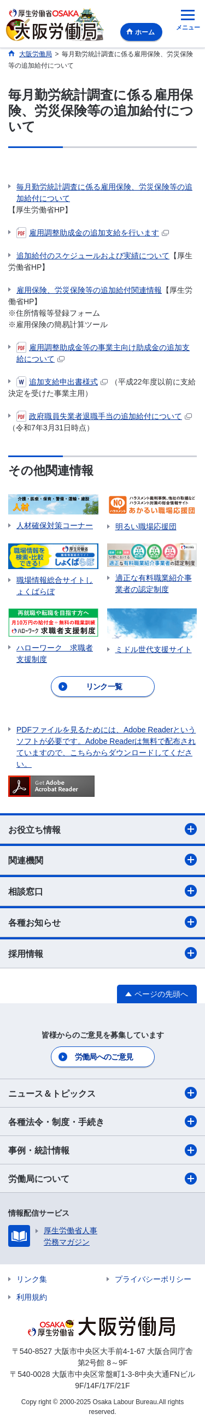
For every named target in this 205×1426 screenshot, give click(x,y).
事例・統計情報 (102, 1150)
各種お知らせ (102, 922)
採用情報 (102, 953)
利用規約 (31, 1297)
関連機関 (102, 860)
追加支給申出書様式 (62, 381)
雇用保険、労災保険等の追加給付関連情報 (89, 290)
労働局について (102, 1179)
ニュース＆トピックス (102, 1093)
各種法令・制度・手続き (102, 1121)
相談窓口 (102, 891)
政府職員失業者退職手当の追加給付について (104, 416)
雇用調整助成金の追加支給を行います (92, 232)
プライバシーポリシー (153, 1279)
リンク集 (31, 1279)
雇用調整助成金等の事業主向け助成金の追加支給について (103, 352)
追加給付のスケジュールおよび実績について (92, 255)
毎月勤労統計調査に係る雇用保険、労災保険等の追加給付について (104, 192)
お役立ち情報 (102, 829)
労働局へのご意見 (104, 1056)
